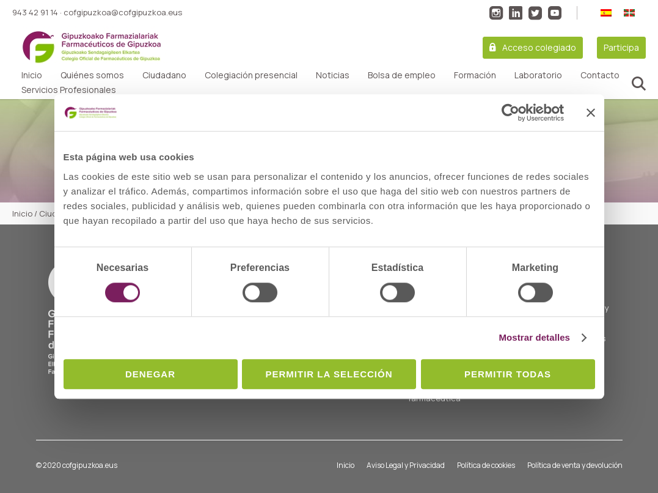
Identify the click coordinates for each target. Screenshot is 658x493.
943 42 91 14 (35, 12)
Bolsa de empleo (402, 75)
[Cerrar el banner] (591, 112)
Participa (621, 47)
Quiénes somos (92, 75)
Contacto (600, 75)
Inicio (31, 75)
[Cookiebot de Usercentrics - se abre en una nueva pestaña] (510, 112)
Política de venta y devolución (575, 465)
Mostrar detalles (534, 337)
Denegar (150, 374)
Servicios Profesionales (68, 89)
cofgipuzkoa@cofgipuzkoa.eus (123, 12)
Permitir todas (507, 374)
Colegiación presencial (251, 75)
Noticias (332, 75)
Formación (475, 75)
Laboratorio (538, 75)
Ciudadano (164, 75)
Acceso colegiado (539, 47)
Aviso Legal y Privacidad (406, 465)
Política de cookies (486, 465)
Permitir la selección (329, 374)
